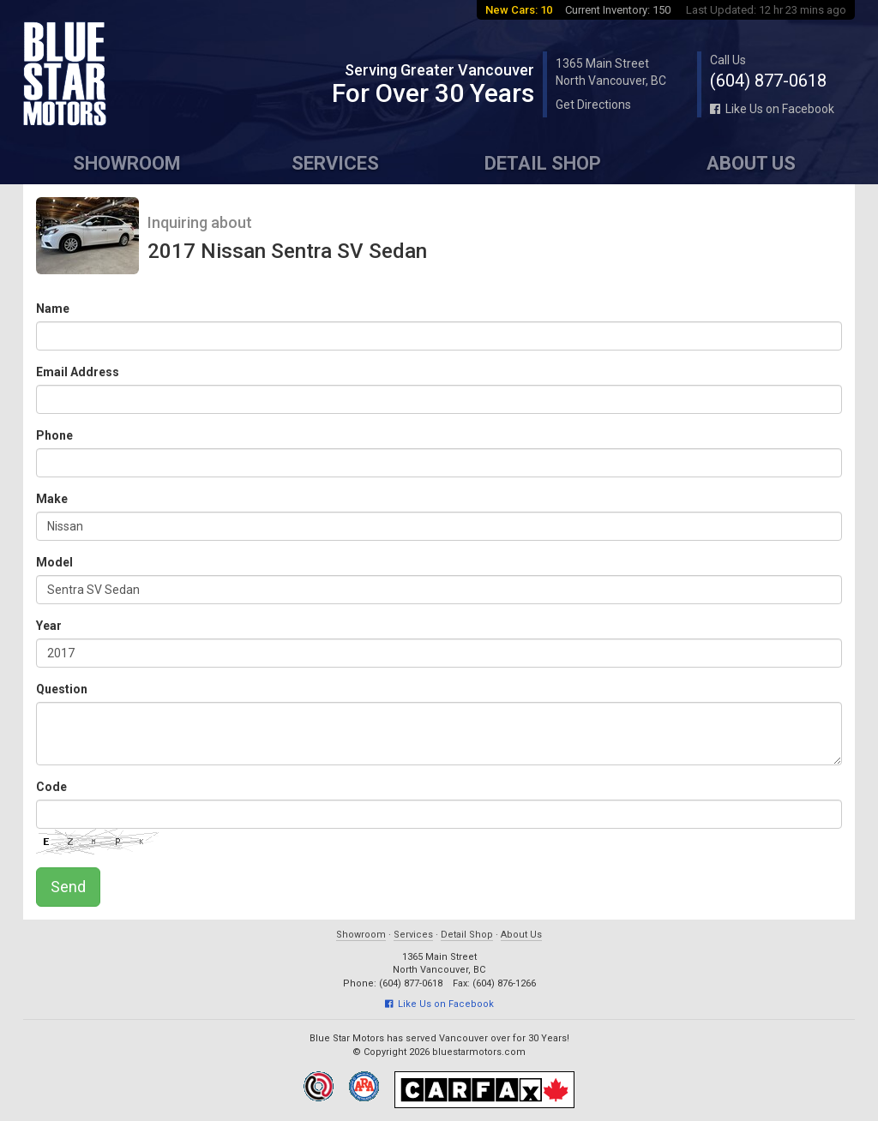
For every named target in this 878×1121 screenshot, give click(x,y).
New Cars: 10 (518, 9)
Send (68, 887)
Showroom (127, 163)
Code (51, 787)
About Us (751, 163)
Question (61, 689)
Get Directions (593, 104)
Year (49, 625)
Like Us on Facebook (772, 109)
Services (335, 163)
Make (52, 499)
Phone (54, 435)
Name (52, 308)
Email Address (77, 372)
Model (54, 562)
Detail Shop (542, 163)
